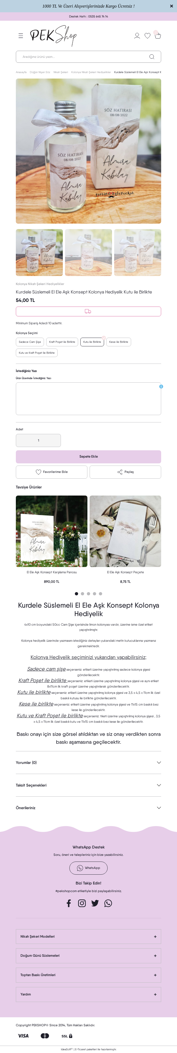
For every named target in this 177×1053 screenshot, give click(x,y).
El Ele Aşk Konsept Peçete (125, 572)
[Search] (88, 57)
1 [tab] (76, 593)
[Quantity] (38, 440)
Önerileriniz (26, 807)
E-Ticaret (80, 1049)
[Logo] (53, 35)
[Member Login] (137, 35)
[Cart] (158, 35)
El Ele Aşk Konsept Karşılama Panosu (52, 572)
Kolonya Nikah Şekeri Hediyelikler (40, 284)
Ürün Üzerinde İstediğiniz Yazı (33, 378)
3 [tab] (88, 593)
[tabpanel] (51, 541)
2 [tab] (82, 593)
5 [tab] (100, 593)
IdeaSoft (67, 1049)
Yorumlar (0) (26, 762)
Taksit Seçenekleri (31, 785)
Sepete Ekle (88, 456)
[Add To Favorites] (51, 472)
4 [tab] (94, 593)
